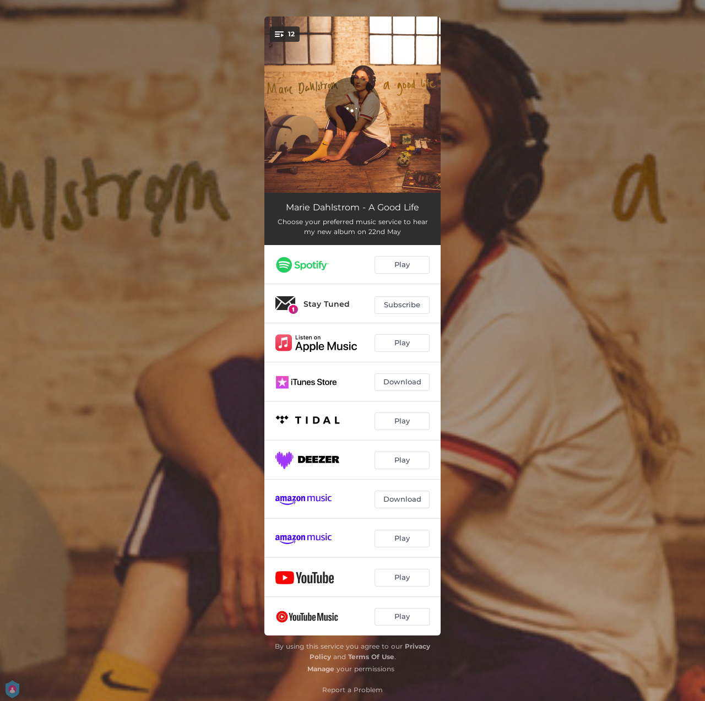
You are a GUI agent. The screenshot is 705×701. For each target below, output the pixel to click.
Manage (320, 669)
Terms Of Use (371, 657)
